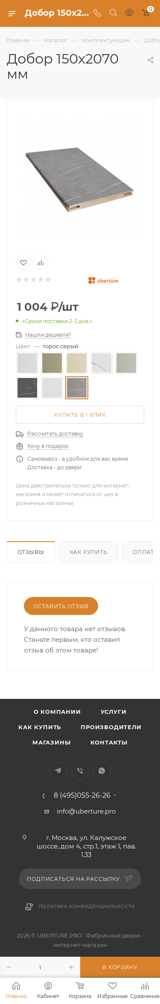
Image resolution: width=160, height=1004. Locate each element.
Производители (111, 727)
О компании (57, 711)
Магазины (51, 742)
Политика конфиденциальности (87, 906)
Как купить (89, 552)
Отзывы (30, 552)
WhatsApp (102, 771)
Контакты (109, 742)
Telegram (58, 771)
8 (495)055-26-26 (82, 795)
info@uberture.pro (86, 811)
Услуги (114, 711)
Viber (80, 771)
